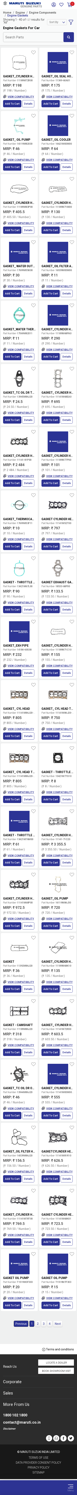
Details (28, 103)
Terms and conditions (58, 1349)
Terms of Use (38, 1457)
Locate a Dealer (56, 1362)
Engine (20, 12)
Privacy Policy (38, 1467)
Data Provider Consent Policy (38, 1462)
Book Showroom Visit (56, 1371)
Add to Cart (12, 103)
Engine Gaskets (17, 15)
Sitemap (38, 1472)
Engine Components (42, 12)
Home (7, 12)
